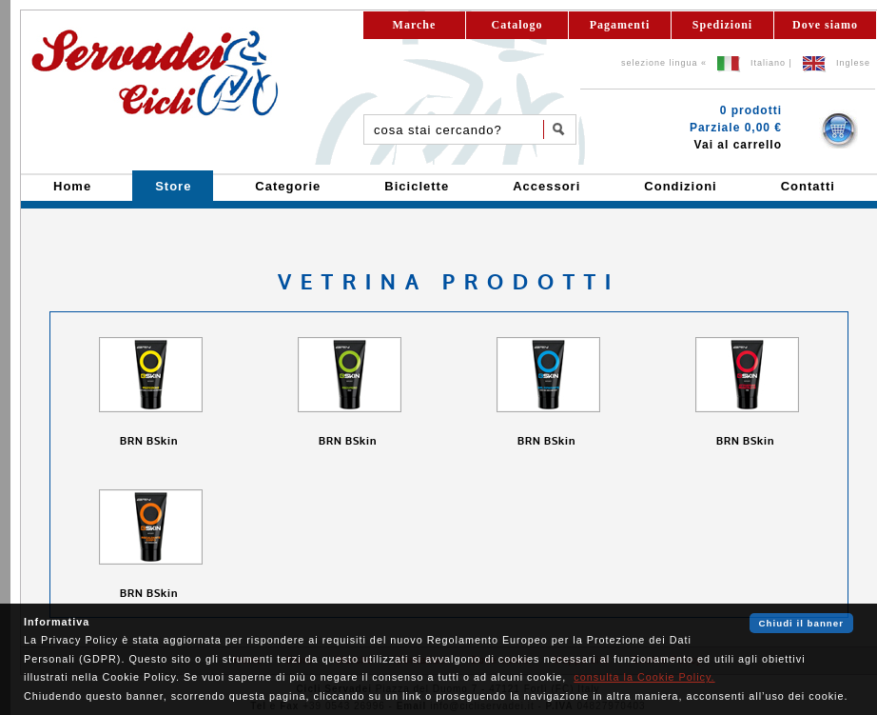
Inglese (853, 63)
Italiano (768, 63)
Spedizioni (722, 24)
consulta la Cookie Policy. (644, 677)
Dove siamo (825, 24)
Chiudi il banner (801, 623)
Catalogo (517, 24)
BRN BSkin (151, 441)
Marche (415, 24)
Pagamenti (620, 24)
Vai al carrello (738, 144)
